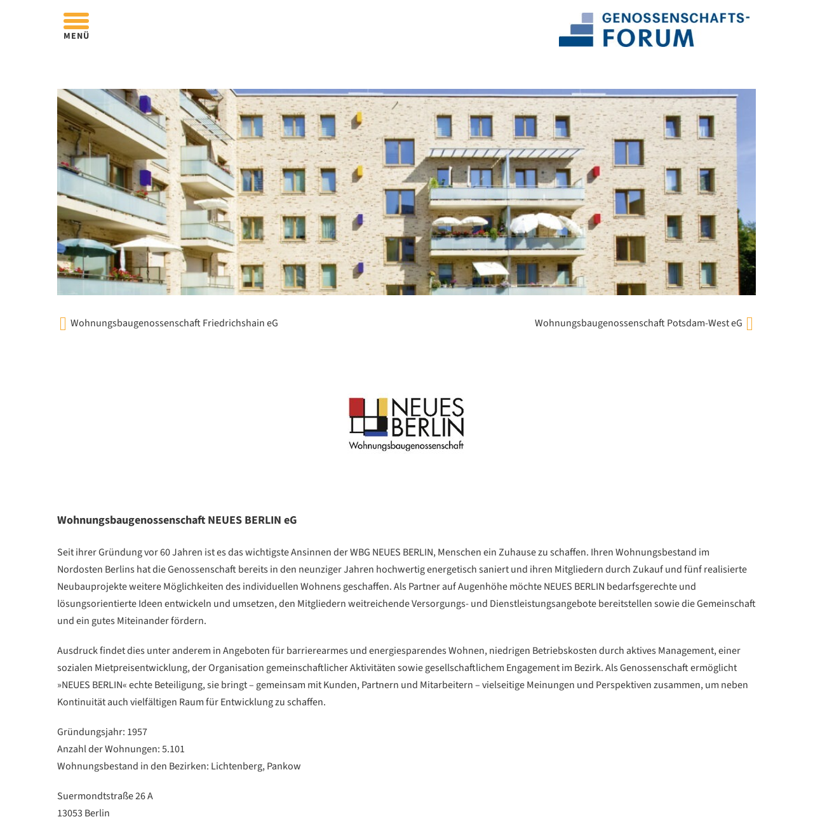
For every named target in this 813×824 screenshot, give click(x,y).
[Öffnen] (76, 20)
